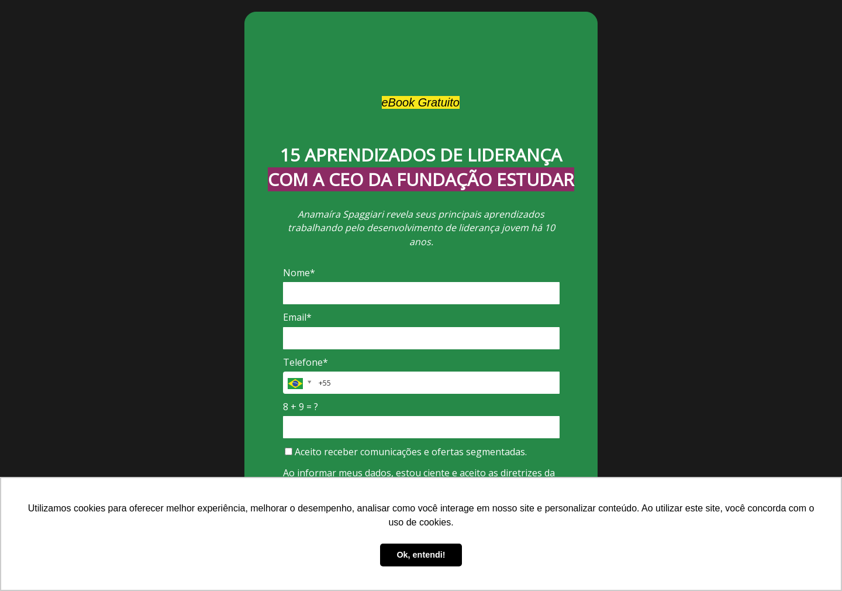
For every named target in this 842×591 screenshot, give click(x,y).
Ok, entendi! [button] (420, 554)
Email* (297, 317)
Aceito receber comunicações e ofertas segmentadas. (406, 452)
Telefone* (305, 362)
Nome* (299, 273)
